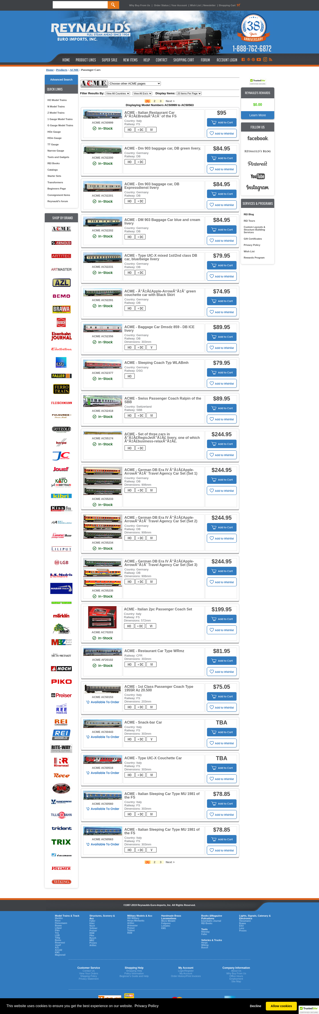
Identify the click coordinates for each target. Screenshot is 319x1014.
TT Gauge (53, 144)
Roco (57, 920)
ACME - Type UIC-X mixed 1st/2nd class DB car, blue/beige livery (160, 257)
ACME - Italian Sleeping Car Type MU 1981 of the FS (162, 795)
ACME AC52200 (102, 157)
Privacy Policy (252, 245)
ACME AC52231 (102, 266)
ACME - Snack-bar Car (143, 722)
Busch (92, 938)
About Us (236, 970)
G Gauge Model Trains (60, 125)
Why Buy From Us (139, 5)
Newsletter (209, 5)
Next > (170, 101)
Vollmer (93, 928)
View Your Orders (88, 973)
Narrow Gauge (55, 150)
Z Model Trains (55, 112)
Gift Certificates (253, 238)
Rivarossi (60, 942)
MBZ (91, 940)
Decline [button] (255, 1006)
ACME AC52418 (102, 410)
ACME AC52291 (102, 300)
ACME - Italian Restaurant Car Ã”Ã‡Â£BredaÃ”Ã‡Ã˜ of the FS (150, 114)
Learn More (257, 115)
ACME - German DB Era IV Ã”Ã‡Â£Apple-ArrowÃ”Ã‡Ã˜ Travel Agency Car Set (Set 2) (160, 519)
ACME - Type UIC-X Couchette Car (153, 758)
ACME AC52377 (102, 373)
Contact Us (89, 970)
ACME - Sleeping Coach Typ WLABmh (156, 363)
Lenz (241, 928)
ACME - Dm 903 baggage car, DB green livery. (162, 148)
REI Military (133, 918)
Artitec (93, 945)
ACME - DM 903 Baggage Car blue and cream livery (162, 221)
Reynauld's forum (57, 201)
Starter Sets (54, 176)
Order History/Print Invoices (186, 976)
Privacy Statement (89, 978)
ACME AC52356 (102, 336)
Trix (57, 933)
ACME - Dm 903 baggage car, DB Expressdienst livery (151, 185)
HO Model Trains (57, 100)
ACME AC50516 (102, 767)
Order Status (161, 5)
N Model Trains (56, 106)
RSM (91, 933)
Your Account (179, 5)
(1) (147, 101)
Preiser (93, 930)
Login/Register (186, 970)
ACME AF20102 (102, 659)
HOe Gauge (54, 131)
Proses (93, 943)
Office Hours (236, 976)
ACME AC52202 (102, 230)
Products (61, 69)
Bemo (58, 940)
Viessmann (245, 921)
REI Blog (249, 214)
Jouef (58, 945)
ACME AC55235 (102, 590)
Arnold (58, 950)
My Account (185, 973)
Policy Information (134, 973)
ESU (241, 926)
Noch (92, 926)
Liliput (58, 928)
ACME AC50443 (102, 732)
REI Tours (249, 220)
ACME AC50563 (102, 839)
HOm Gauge (54, 138)
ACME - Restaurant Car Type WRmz (154, 651)
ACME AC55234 (102, 542)
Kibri (92, 923)
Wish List (195, 5)
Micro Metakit (168, 921)
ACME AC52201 (102, 195)
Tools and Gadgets (58, 157)
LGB (57, 935)
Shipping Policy (88, 976)
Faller (92, 921)
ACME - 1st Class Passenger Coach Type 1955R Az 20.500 (158, 688)
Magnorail (60, 955)
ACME (74, 69)
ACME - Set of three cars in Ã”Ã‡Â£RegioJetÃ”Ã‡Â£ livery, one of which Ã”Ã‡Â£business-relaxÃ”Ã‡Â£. (162, 437)
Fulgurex (166, 923)
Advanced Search (61, 79)
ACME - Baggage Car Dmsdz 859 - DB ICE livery (159, 328)
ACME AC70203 (102, 632)
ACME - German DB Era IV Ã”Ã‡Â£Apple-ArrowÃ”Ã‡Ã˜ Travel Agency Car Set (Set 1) (160, 471)
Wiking (204, 945)
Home (50, 69)
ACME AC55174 (102, 438)
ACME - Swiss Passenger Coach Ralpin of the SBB (162, 400)
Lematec (165, 926)
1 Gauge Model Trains (60, 119)
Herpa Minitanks (135, 920)
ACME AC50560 (102, 803)
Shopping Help (134, 970)
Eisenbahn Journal (211, 921)
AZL (57, 947)
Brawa (58, 925)
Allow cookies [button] (281, 1006)
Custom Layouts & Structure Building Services (254, 230)
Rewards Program (254, 257)
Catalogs (52, 169)
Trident (130, 930)
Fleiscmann (61, 923)
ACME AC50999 (102, 122)
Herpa (204, 942)
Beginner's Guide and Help (134, 976)
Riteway (205, 932)
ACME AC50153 (102, 697)
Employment (236, 978)
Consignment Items (58, 195)
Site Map (236, 981)
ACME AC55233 (102, 499)
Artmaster (132, 925)
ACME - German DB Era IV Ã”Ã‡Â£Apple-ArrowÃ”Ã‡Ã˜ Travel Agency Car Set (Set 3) (160, 563)
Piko (57, 930)
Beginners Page (56, 188)
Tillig (57, 938)
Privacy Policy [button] (146, 1006)
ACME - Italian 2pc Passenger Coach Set (158, 609)
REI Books (53, 163)
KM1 (57, 952)
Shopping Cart (230, 5)
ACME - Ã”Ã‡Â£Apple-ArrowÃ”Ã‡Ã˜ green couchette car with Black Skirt (160, 293)
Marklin (59, 918)
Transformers (55, 182)
